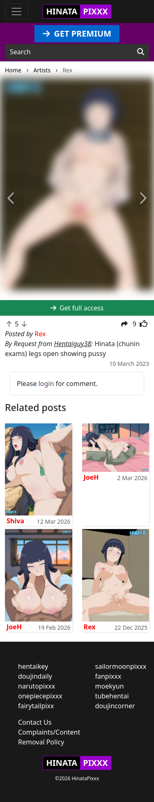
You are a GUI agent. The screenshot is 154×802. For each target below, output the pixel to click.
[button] (11, 198)
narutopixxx (36, 686)
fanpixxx (108, 676)
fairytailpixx (36, 705)
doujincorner (115, 705)
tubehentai (112, 695)
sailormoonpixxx (121, 666)
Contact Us (34, 722)
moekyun (109, 686)
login (46, 383)
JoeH (91, 477)
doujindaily (35, 676)
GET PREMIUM (77, 33)
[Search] (140, 52)
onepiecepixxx (40, 695)
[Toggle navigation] (16, 11)
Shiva (15, 520)
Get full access (77, 307)
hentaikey (33, 666)
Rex (90, 626)
